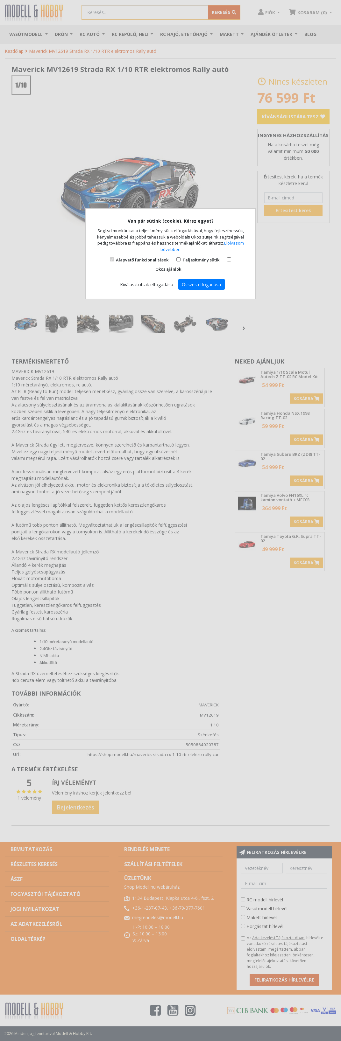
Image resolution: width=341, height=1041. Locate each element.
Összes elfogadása (201, 284)
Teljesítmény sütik (200, 260)
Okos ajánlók (168, 269)
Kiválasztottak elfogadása (146, 284)
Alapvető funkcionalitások (142, 260)
